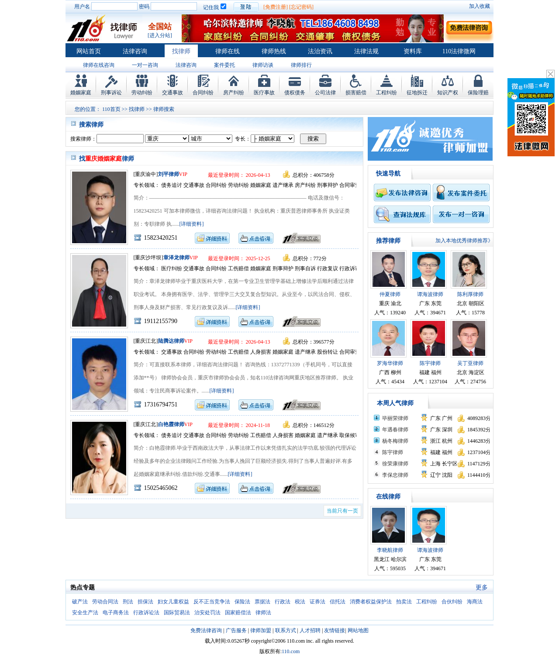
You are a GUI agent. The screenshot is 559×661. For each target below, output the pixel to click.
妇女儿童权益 (173, 602)
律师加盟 (260, 630)
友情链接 (334, 630)
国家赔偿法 (238, 612)
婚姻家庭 (80, 93)
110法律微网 (459, 51)
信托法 (337, 602)
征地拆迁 (417, 93)
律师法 (263, 612)
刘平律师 (168, 174)
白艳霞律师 (171, 424)
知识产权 (447, 93)
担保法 (145, 602)
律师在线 (227, 51)
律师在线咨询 (98, 65)
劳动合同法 (105, 602)
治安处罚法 (207, 612)
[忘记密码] (301, 7)
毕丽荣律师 (395, 418)
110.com (291, 651)
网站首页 (88, 51)
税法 (300, 602)
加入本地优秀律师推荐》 (464, 241)
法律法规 (366, 51)
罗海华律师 (390, 363)
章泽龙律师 (176, 258)
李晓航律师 (390, 550)
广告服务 (236, 630)
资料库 (413, 51)
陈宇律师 (430, 363)
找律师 (181, 51)
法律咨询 (135, 51)
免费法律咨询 (206, 630)
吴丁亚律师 (470, 363)
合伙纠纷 (452, 602)
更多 (482, 587)
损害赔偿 (355, 93)
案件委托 (224, 65)
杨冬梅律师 (395, 441)
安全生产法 (85, 612)
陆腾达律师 (171, 341)
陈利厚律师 (470, 294)
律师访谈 (262, 65)
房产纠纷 (233, 93)
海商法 (475, 602)
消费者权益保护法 (371, 602)
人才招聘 (310, 630)
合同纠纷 (203, 93)
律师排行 (301, 65)
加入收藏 (479, 6)
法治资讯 (320, 51)
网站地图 (358, 630)
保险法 (242, 602)
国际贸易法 (177, 612)
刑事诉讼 (111, 93)
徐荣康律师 (395, 464)
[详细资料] (191, 224)
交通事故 (172, 93)
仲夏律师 (390, 294)
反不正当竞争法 (211, 602)
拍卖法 (404, 602)
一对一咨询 (145, 65)
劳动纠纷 (141, 93)
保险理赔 (478, 93)
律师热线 (274, 51)
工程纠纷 (386, 93)
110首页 (111, 109)
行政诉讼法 (146, 612)
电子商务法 (116, 612)
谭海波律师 (430, 294)
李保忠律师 (395, 475)
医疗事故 (264, 93)
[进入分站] (160, 35)
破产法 (80, 602)
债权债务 (294, 93)
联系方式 (285, 630)
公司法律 (325, 93)
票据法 (262, 602)
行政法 (282, 602)
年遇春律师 (395, 430)
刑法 (128, 602)
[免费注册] (275, 7)
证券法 (317, 602)
